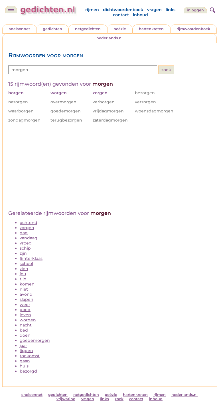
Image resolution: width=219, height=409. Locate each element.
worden (28, 319)
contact (121, 14)
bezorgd (28, 371)
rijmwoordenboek (193, 29)
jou (23, 273)
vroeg (26, 243)
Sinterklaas (31, 258)
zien (24, 268)
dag (24, 232)
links (170, 9)
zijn (23, 253)
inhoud (140, 14)
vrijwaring (66, 399)
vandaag (28, 238)
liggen (26, 350)
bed (24, 330)
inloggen (195, 10)
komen (27, 284)
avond (26, 294)
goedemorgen (35, 340)
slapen (26, 299)
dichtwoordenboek (123, 9)
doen (25, 335)
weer (25, 304)
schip (25, 248)
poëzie (119, 29)
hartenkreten (151, 29)
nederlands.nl (109, 38)
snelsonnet (19, 29)
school (26, 263)
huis (24, 366)
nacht (26, 325)
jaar (23, 345)
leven (25, 314)
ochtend (28, 222)
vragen (154, 9)
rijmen (92, 9)
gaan (25, 360)
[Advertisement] (109, 167)
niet (24, 289)
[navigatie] (11, 9)
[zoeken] (212, 9)
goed (25, 309)
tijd (23, 278)
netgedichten (88, 29)
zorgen (27, 227)
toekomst (30, 355)
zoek (119, 399)
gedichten (52, 29)
